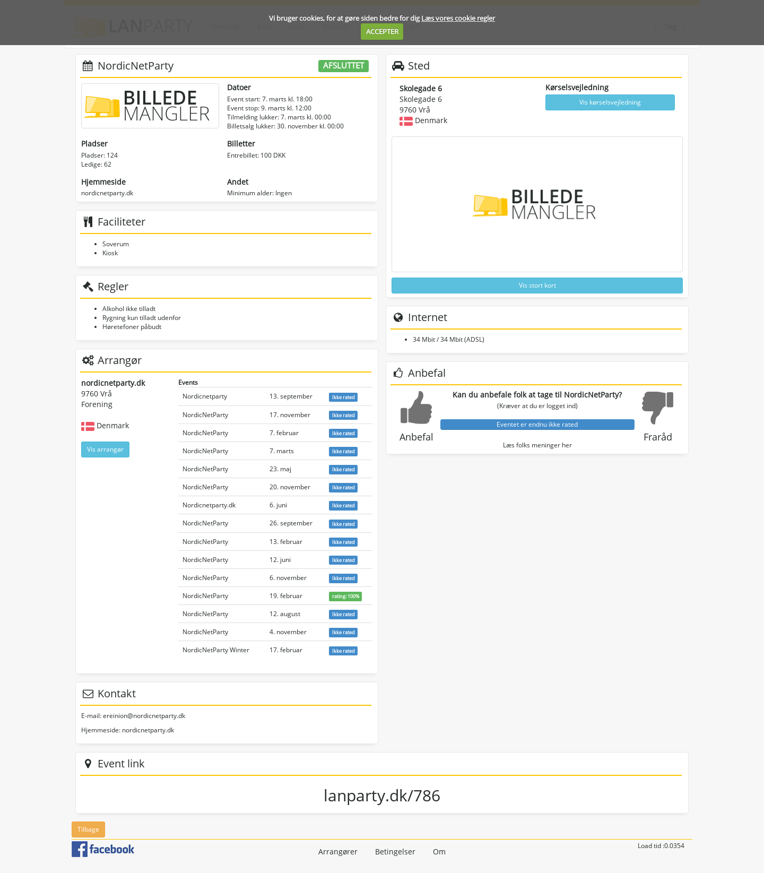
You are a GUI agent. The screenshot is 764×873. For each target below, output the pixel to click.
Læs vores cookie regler (458, 18)
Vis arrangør (105, 449)
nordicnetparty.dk (107, 192)
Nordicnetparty (205, 396)
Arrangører (338, 851)
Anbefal (416, 436)
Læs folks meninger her (537, 445)
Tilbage (88, 829)
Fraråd (658, 436)
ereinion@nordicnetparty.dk (144, 715)
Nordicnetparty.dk (209, 504)
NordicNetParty (205, 414)
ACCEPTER (382, 31)
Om (439, 851)
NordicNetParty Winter (216, 649)
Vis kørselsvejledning (610, 102)
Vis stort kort (537, 285)
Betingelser (395, 851)
